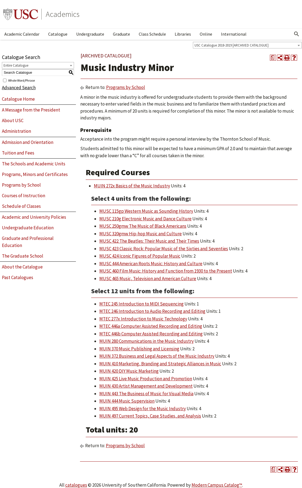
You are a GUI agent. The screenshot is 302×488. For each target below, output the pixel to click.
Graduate (121, 34)
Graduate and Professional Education (28, 241)
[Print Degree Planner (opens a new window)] (273, 58)
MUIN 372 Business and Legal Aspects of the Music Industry (156, 356)
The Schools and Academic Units (33, 164)
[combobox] (247, 45)
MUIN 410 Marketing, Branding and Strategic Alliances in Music (160, 364)
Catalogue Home (18, 99)
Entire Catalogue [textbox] (16, 65)
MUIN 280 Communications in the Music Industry (146, 341)
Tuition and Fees (18, 153)
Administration (16, 131)
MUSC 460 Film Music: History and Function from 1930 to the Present (165, 271)
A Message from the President (31, 110)
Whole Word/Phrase (21, 80)
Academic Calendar (21, 34)
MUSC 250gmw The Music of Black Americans (142, 226)
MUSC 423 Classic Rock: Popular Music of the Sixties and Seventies (163, 249)
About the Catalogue (22, 267)
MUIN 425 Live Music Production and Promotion (145, 379)
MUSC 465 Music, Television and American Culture (147, 279)
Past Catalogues (17, 277)
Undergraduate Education (28, 228)
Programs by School (21, 185)
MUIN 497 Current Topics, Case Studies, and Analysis (150, 416)
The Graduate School (22, 256)
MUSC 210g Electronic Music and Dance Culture (145, 219)
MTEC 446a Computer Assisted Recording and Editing (150, 326)
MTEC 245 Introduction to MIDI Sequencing (141, 304)
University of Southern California (20, 14)
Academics (62, 14)
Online (206, 34)
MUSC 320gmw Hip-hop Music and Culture (140, 234)
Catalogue (57, 34)
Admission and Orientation (27, 142)
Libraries (183, 34)
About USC (12, 120)
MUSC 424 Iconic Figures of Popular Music (139, 256)
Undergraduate (90, 34)
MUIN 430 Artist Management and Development (146, 386)
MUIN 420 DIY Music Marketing (129, 371)
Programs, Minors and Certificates (35, 174)
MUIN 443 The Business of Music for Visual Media (146, 394)
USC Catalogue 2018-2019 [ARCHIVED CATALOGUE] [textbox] (232, 45)
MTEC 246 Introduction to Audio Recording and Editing (152, 311)
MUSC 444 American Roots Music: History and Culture (150, 264)
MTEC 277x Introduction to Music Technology (143, 319)
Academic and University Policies (34, 217)
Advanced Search (19, 88)
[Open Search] (296, 34)
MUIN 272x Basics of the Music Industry (132, 186)
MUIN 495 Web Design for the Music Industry (142, 409)
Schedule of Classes (21, 206)
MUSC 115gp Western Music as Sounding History (146, 211)
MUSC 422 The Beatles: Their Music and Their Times (149, 241)
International (233, 34)
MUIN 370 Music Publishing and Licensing (139, 349)
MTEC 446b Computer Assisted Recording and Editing (151, 334)
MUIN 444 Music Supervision (127, 401)
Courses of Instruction (23, 196)
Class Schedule (152, 34)
